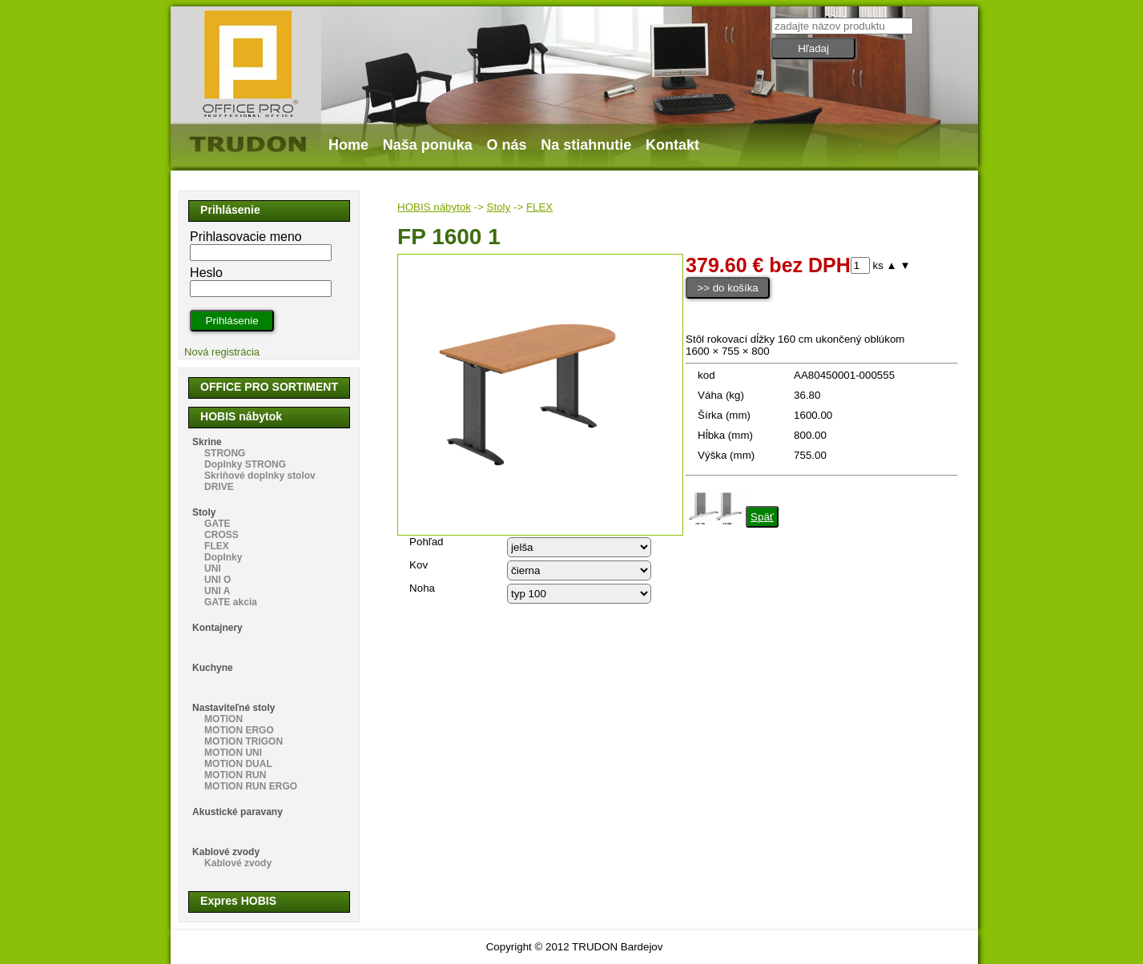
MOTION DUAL (238, 763)
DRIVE (219, 486)
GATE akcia (230, 602)
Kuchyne (212, 667)
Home (348, 145)
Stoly (499, 207)
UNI (212, 568)
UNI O (217, 579)
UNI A (217, 590)
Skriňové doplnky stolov (260, 475)
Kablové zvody (226, 852)
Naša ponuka (428, 145)
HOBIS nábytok (434, 207)
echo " (579, 547)
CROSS (221, 534)
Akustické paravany (237, 811)
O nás (507, 145)
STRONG (224, 453)
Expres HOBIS (238, 900)
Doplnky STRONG (245, 464)
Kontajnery (217, 627)
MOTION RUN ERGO (250, 786)
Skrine (207, 442)
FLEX (539, 207)
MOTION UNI (233, 752)
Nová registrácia (222, 352)
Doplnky (223, 557)
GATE (217, 523)
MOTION (223, 719)
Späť (762, 517)
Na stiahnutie (586, 145)
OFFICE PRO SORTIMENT (269, 386)
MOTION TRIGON (243, 741)
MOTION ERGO (239, 730)
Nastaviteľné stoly (233, 707)
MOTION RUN (235, 775)
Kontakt (672, 145)
